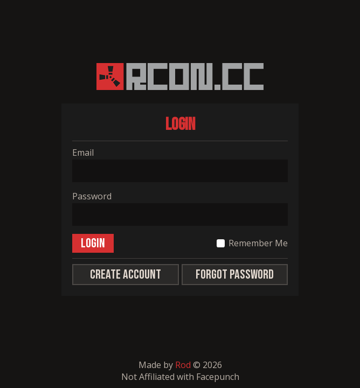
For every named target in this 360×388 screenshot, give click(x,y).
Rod (183, 365)
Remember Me (258, 243)
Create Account (125, 274)
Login (93, 243)
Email (83, 152)
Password (92, 196)
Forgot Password (235, 274)
